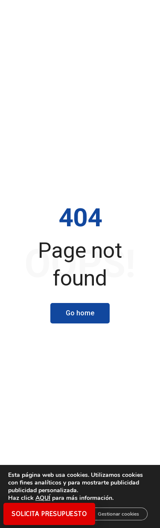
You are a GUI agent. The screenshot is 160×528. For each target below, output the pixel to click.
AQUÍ (42, 498)
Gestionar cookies (118, 514)
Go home (80, 313)
